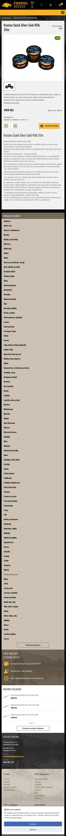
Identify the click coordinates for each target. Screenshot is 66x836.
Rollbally (7, 533)
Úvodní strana (6, 18)
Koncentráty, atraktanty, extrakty (16, 368)
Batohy (6, 234)
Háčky (6, 335)
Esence (6, 322)
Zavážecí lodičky (10, 634)
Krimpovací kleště (10, 377)
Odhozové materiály (11, 450)
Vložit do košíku (49, 125)
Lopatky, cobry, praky (11, 400)
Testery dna (8, 588)
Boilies (6, 253)
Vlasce (6, 625)
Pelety (6, 469)
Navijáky (7, 436)
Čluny (6, 280)
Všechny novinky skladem (33, 728)
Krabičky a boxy (9, 372)
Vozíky (6, 629)
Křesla (6, 390)
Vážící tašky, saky (10, 615)
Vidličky (6, 620)
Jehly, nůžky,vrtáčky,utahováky (15, 345)
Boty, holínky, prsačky (12, 267)
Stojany (6, 556)
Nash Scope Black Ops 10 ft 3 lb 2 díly (25, 705)
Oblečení (7, 446)
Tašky (6, 583)
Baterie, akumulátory (11, 230)
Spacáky (7, 551)
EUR (32, 5)
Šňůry (6, 579)
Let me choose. (16, 818)
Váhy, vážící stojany (11, 606)
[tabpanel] (32, 708)
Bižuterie (7, 244)
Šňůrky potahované (11, 574)
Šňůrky (6, 569)
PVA (5, 514)
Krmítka (7, 381)
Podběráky (8, 478)
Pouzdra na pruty (10, 496)
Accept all (33, 824)
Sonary (6, 547)
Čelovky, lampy (9, 276)
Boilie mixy (8, 248)
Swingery (7, 565)
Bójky (6, 257)
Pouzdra (7, 491)
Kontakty (7, 784)
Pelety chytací (9, 473)
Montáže (7, 413)
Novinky (7, 782)
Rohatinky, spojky (10, 528)
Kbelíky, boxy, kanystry (12, 358)
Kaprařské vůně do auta (12, 354)
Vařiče (6, 611)
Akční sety (8, 225)
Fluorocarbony (9, 326)
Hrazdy (6, 340)
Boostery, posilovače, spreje (14, 262)
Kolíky (6, 363)
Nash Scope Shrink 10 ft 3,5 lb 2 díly (24, 714)
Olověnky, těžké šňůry (12, 459)
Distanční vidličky (10, 308)
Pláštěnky (38, 784)
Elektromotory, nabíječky (13, 317)
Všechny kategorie (33, 645)
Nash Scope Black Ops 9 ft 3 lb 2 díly (24, 695)
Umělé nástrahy (9, 602)
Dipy (5, 303)
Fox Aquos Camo (10, 331)
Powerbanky (8, 505)
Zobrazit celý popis (11, 103)
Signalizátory (8, 542)
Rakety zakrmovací (11, 519)
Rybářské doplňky (10, 537)
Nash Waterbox (9, 423)
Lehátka (7, 395)
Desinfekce (8, 289)
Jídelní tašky (8, 349)
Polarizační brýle (10, 487)
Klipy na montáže (41, 779)
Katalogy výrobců (10, 787)
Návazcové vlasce (10, 432)
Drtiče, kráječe (9, 312)
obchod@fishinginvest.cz (13, 756)
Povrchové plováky (10, 501)
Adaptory (7, 221)
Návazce (7, 427)
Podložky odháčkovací (12, 482)
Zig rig (6, 638)
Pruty (6, 510)
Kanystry (38, 782)
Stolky (6, 560)
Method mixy (8, 409)
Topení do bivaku (10, 597)
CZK (32, 7)
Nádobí (6, 418)
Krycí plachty (8, 386)
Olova (6, 455)
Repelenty (7, 524)
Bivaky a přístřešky (11, 239)
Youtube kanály (9, 790)
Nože (5, 441)
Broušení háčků (9, 271)
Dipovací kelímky (10, 299)
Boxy (36, 793)
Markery (7, 404)
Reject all (33, 829)
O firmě (6, 779)
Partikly (7, 464)
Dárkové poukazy (10, 285)
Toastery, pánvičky (10, 592)
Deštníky (7, 294)
